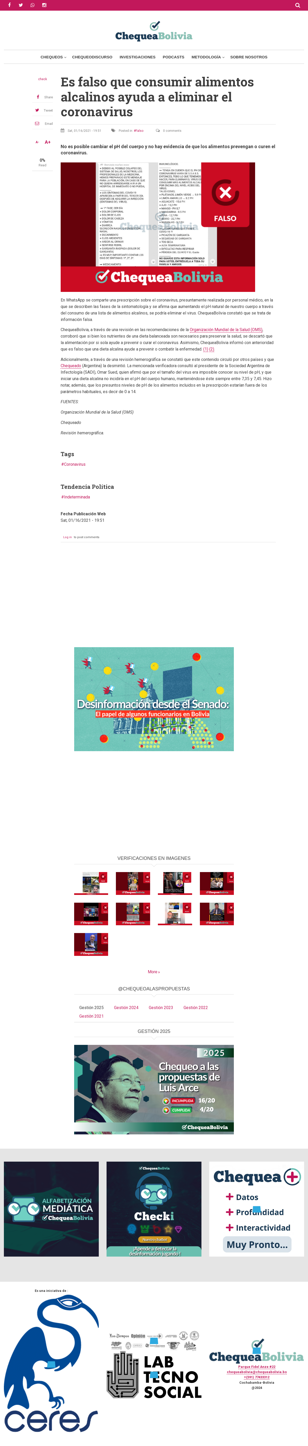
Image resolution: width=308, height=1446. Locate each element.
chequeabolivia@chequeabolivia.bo (257, 1372)
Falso (139, 131)
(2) (211, 349)
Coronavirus (75, 464)
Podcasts (173, 57)
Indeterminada (77, 497)
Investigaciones (137, 57)
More (152, 971)
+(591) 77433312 (256, 1377)
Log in (67, 537)
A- (37, 142)
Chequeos (51, 57)
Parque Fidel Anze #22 (256, 1367)
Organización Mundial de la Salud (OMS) (226, 329)
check (42, 79)
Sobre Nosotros (248, 57)
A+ (48, 142)
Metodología (206, 57)
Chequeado (71, 365)
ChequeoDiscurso (92, 57)
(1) (205, 349)
